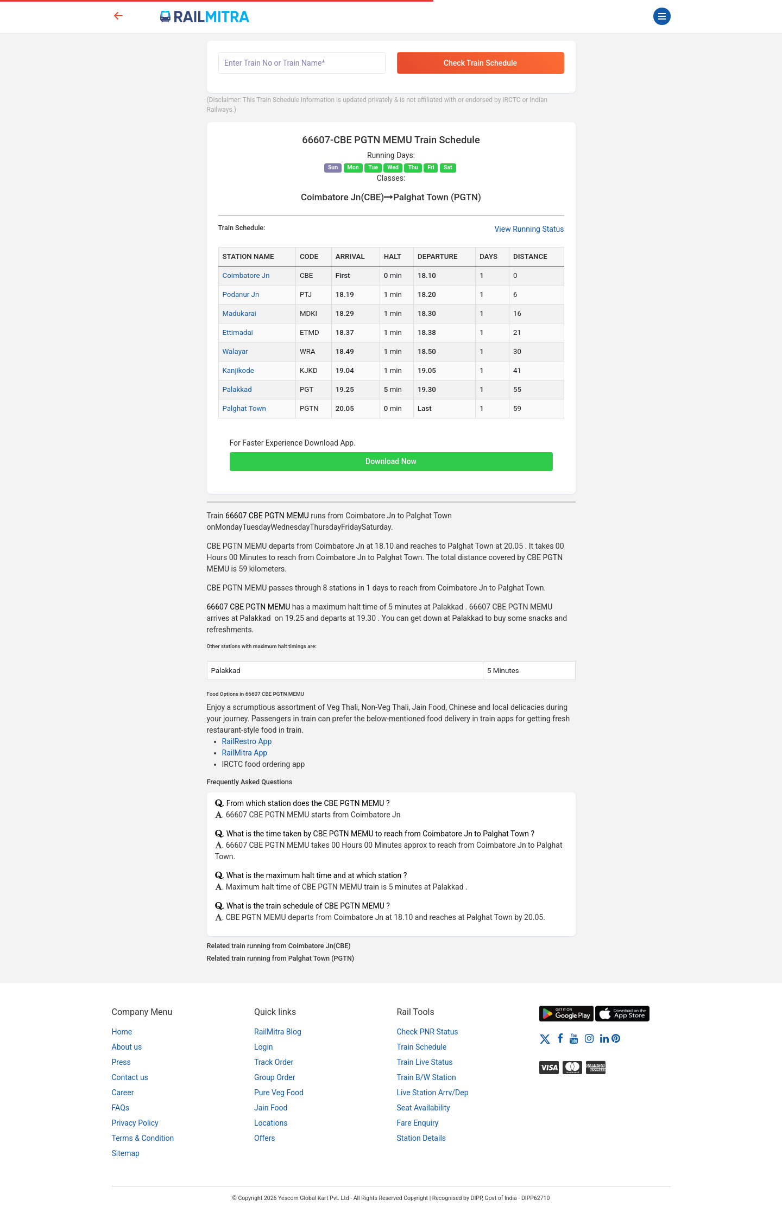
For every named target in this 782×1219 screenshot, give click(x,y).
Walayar (235, 351)
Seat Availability (423, 1107)
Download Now (391, 461)
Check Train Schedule (480, 63)
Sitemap (126, 1153)
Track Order (273, 1062)
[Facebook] (560, 1038)
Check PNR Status (427, 1031)
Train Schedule (422, 1047)
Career (123, 1092)
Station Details (421, 1138)
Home (122, 1031)
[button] (391, 456)
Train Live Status (425, 1062)
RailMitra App (245, 752)
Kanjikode (238, 370)
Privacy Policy (135, 1123)
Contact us (130, 1077)
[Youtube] (574, 1038)
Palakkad (237, 389)
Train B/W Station (426, 1077)
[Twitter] (545, 1038)
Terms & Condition (143, 1138)
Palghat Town (244, 408)
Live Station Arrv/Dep (433, 1092)
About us (127, 1047)
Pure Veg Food (279, 1092)
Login (263, 1047)
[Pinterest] (615, 1038)
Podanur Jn (241, 294)
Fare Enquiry (418, 1123)
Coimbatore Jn (246, 275)
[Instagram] (589, 1038)
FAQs (121, 1107)
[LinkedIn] (604, 1038)
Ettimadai (238, 332)
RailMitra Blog (277, 1031)
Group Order (274, 1077)
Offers (264, 1138)
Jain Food (270, 1107)
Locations (270, 1123)
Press (121, 1062)
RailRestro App (247, 741)
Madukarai (239, 313)
